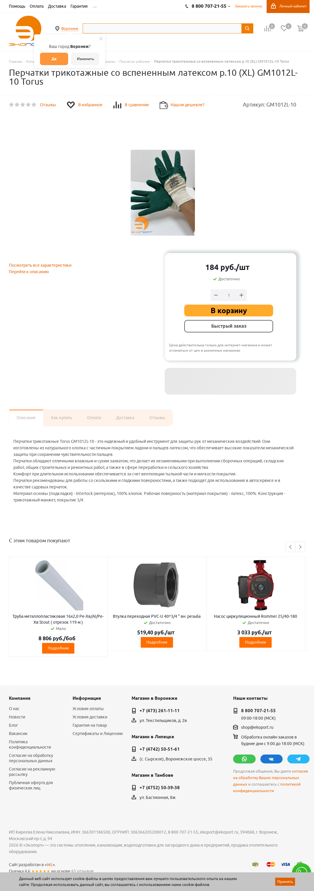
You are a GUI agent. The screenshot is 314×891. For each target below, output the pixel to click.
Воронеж (69, 28)
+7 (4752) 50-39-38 (160, 787)
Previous (291, 547)
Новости (17, 717)
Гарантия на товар (90, 725)
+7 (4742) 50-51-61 (160, 749)
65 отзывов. (82, 871)
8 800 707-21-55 (258, 710)
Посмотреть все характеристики (40, 265)
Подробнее (58, 648)
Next (300, 547)
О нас (14, 708)
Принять (285, 881)
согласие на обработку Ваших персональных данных (270, 778)
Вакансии (18, 733)
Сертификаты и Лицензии (98, 733)
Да (54, 59)
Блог (13, 725)
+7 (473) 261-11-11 (160, 710)
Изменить (85, 59)
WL (50, 864)
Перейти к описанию (29, 271)
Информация (87, 698)
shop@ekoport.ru (257, 727)
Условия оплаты (88, 708)
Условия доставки (90, 717)
